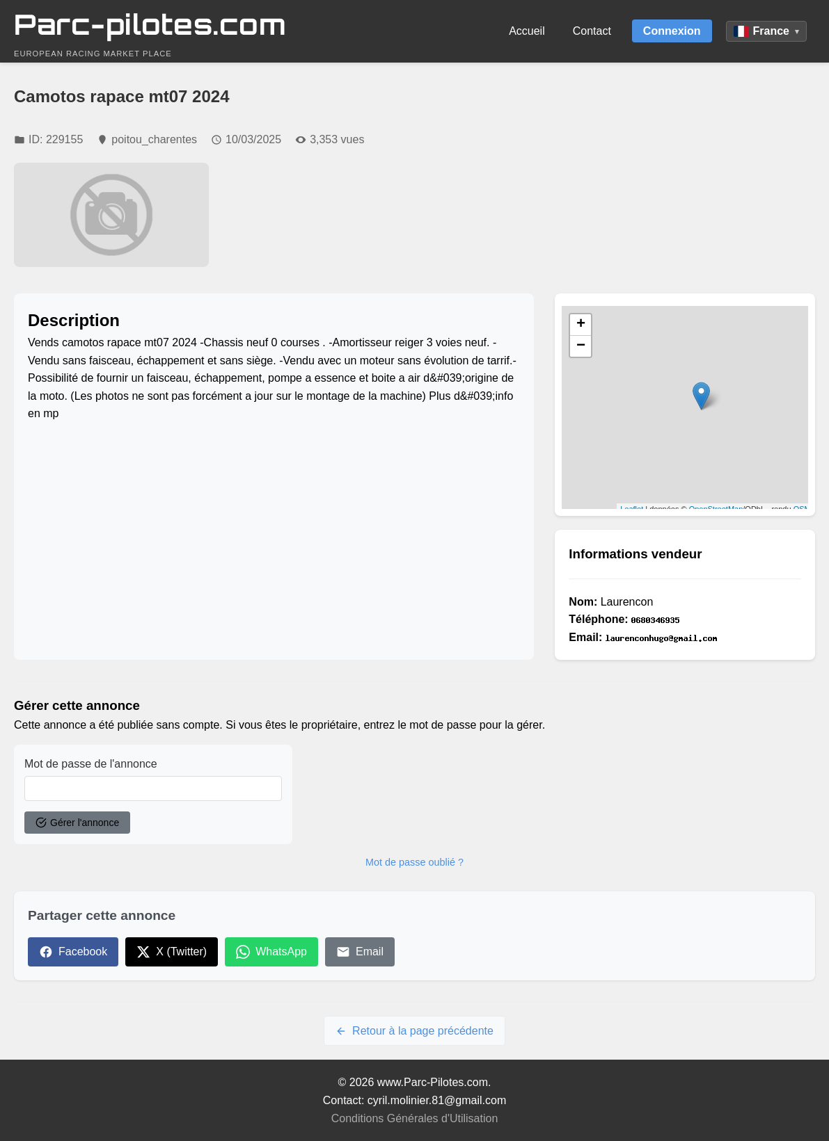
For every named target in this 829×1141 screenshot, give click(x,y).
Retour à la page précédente (414, 1031)
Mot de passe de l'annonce (90, 764)
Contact (592, 31)
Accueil (527, 31)
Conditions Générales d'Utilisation (414, 1118)
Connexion (672, 31)
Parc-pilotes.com (150, 24)
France (766, 31)
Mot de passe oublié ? (414, 862)
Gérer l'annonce (77, 822)
